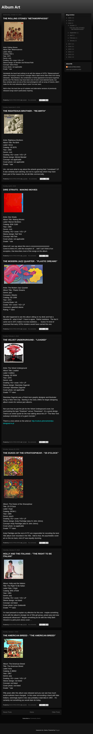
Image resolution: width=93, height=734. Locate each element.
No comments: (32, 100)
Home (32, 712)
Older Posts (56, 712)
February (73, 38)
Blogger (57, 730)
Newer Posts (7, 712)
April (71, 35)
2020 (70, 18)
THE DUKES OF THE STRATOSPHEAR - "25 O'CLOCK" (31, 453)
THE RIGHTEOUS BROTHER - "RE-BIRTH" (24, 111)
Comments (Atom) (35, 718)
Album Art (11, 7)
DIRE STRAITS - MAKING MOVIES (20, 190)
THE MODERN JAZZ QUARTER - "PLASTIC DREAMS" (30, 261)
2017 (70, 44)
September (73, 32)
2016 (70, 46)
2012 (70, 57)
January (72, 40)
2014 (70, 52)
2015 (70, 49)
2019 (70, 20)
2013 (70, 54)
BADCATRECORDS (74, 67)
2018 (70, 23)
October (72, 25)
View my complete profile (73, 69)
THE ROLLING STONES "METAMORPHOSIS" (25, 18)
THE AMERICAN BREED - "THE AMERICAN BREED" (29, 635)
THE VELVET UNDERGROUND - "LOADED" (25, 340)
